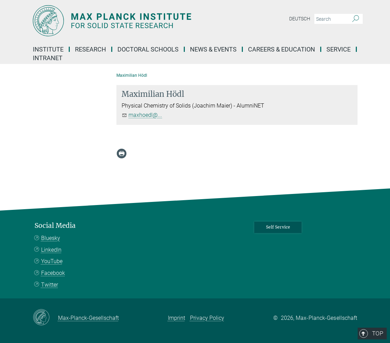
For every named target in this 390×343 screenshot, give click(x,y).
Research (90, 49)
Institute (48, 49)
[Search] (356, 19)
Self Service (278, 227)
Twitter (49, 284)
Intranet (48, 58)
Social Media (55, 226)
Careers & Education (281, 49)
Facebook (53, 273)
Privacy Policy (207, 318)
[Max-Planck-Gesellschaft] (45, 317)
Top (347, 196)
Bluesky (50, 238)
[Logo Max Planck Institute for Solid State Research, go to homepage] (162, 20)
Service (338, 49)
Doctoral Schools (148, 49)
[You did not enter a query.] (330, 19)
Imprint (176, 318)
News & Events (213, 49)
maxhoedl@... (145, 115)
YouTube (52, 261)
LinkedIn (51, 250)
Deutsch (299, 18)
